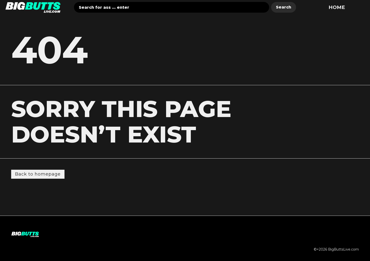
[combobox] (171, 7)
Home (337, 7)
